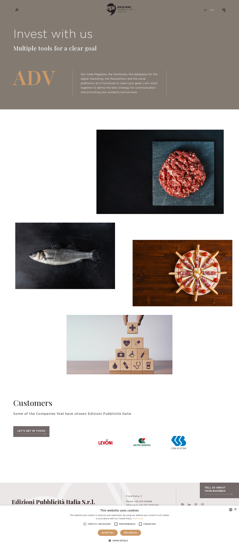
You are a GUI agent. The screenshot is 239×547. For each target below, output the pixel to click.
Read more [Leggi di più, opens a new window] (138, 518)
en (212, 10)
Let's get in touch (31, 432)
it (205, 10)
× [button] (235, 509)
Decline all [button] (130, 532)
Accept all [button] (108, 532)
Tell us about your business (218, 490)
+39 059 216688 (143, 501)
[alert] (119, 526)
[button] (119, 540)
